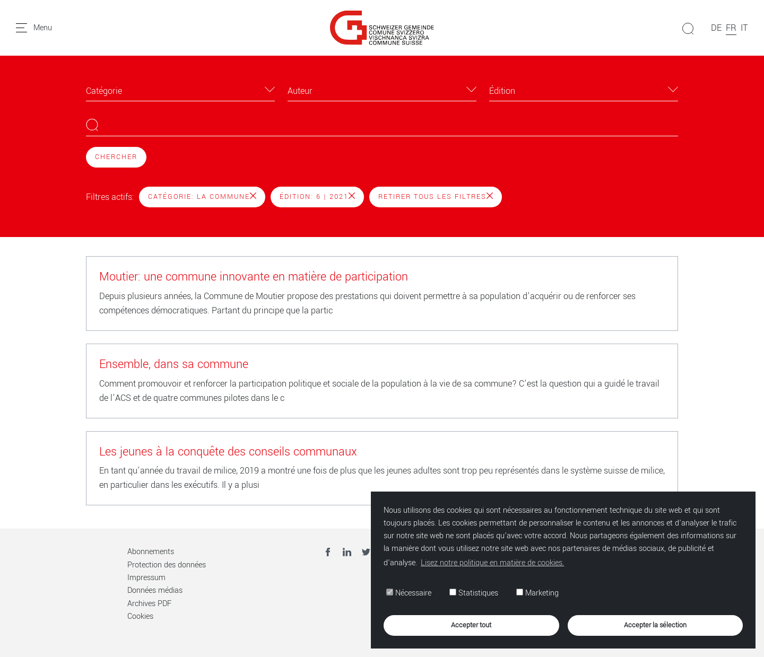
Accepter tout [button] (471, 625)
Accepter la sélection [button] (655, 625)
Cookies (140, 616)
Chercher (116, 157)
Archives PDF (149, 603)
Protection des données (166, 565)
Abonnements (150, 551)
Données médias (155, 590)
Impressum (146, 577)
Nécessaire (408, 593)
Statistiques (473, 593)
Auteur (300, 91)
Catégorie (104, 91)
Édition (502, 91)
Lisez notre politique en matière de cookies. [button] (492, 562)
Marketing (537, 593)
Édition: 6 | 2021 (317, 197)
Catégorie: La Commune (202, 197)
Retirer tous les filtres (435, 197)
